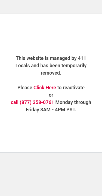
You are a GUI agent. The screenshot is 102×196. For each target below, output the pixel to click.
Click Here (44, 87)
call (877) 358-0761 (32, 102)
